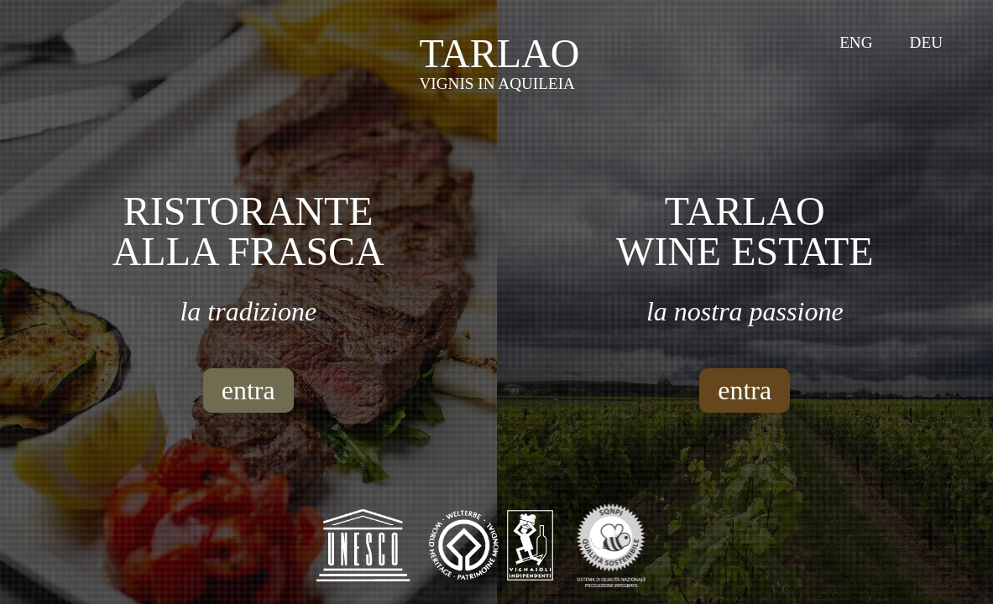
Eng (855, 42)
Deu (926, 42)
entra (248, 390)
